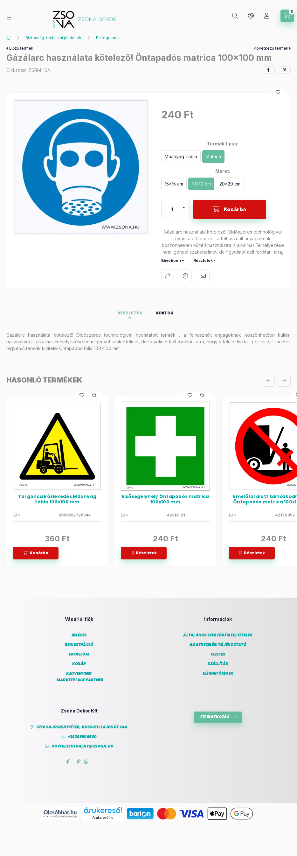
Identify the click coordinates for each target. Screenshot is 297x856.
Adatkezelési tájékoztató (218, 645)
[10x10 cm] (201, 184)
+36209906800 (82, 737)
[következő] (284, 380)
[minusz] (183, 214)
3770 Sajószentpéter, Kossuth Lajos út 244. (82, 727)
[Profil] (266, 16)
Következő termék (271, 48)
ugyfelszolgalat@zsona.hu (82, 746)
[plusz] (183, 204)
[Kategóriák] (9, 19)
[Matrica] (213, 156)
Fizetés (218, 654)
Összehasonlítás (167, 276)
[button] (80, 167)
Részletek (203, 260)
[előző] (268, 380)
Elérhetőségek (218, 673)
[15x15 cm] (174, 184)
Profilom (79, 654)
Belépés (79, 635)
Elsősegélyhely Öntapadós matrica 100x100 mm (165, 499)
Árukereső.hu (103, 817)
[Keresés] (235, 16)
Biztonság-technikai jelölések (53, 37)
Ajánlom (203, 276)
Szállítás (218, 664)
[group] (148, 480)
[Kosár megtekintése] (287, 16)
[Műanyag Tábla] (181, 156)
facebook (67, 761)
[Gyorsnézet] (94, 395)
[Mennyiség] (172, 209)
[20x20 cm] (230, 184)
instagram (86, 761)
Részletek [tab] (129, 313)
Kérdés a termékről (185, 276)
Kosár (79, 664)
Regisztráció (79, 645)
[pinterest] (284, 70)
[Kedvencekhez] (278, 92)
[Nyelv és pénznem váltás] (251, 16)
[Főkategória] (8, 38)
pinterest (78, 761)
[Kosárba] (229, 209)
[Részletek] (144, 553)
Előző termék (21, 48)
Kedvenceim (79, 673)
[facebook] (268, 70)
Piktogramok (108, 37)
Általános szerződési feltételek (217, 635)
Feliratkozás (214, 716)
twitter (72, 761)
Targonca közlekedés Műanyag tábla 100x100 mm (57, 499)
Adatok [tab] (165, 313)
